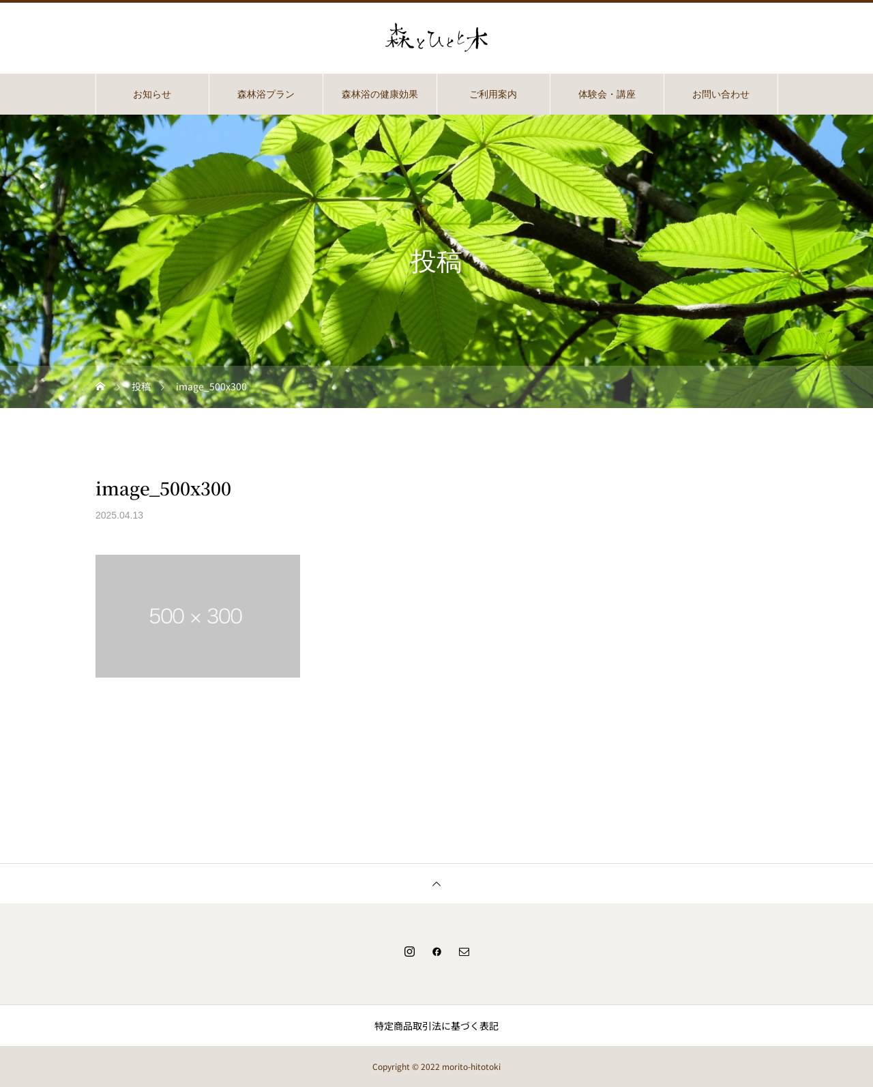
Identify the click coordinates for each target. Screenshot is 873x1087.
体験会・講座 (607, 94)
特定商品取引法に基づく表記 (436, 1025)
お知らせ (152, 94)
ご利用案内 (493, 94)
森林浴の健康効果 (380, 94)
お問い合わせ (721, 94)
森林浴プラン (266, 94)
